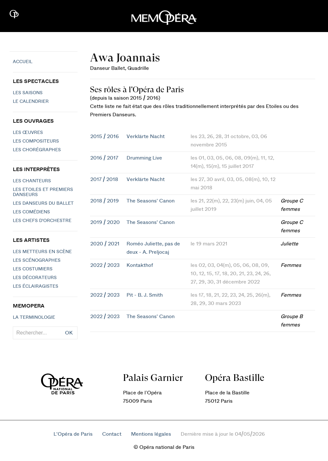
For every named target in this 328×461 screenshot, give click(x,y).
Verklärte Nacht (146, 136)
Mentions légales (151, 434)
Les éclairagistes (35, 286)
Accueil (22, 62)
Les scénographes (37, 260)
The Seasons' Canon (151, 200)
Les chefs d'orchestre (42, 220)
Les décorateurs (35, 278)
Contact (111, 434)
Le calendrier (31, 101)
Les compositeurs (36, 141)
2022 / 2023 (104, 265)
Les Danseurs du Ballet (43, 203)
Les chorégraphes (37, 150)
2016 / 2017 (104, 158)
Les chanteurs (32, 181)
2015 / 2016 (104, 136)
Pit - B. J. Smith (145, 295)
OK (69, 332)
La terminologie (34, 317)
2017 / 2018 (104, 179)
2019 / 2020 (105, 222)
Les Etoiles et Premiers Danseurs (43, 192)
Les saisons (28, 93)
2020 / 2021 (104, 243)
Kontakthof (140, 265)
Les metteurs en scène (42, 252)
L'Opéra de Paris (73, 434)
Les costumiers (33, 269)
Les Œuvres (28, 132)
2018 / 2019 (104, 200)
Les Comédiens (31, 212)
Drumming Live (144, 158)
